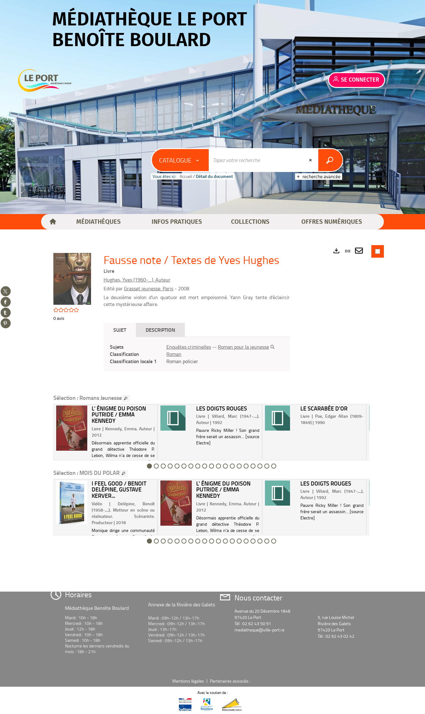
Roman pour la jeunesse (243, 346)
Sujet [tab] (119, 329)
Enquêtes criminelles (188, 346)
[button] (98, 221)
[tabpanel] (196, 354)
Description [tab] (160, 329)
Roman (173, 354)
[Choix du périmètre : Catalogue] (180, 160)
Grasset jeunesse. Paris (148, 288)
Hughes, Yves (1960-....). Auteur (137, 279)
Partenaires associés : (230, 681)
